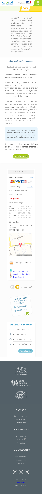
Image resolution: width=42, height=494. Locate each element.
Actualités (21, 439)
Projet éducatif (16, 277)
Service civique (21, 460)
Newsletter (21, 482)
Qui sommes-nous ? (21, 416)
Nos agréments (21, 419)
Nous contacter (21, 479)
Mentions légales (21, 485)
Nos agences (21, 436)
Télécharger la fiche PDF (20, 262)
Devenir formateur (21, 456)
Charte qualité (21, 423)
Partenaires (21, 463)
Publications (21, 443)
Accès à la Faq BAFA (18, 271)
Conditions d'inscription (19, 274)
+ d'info (30, 177)
